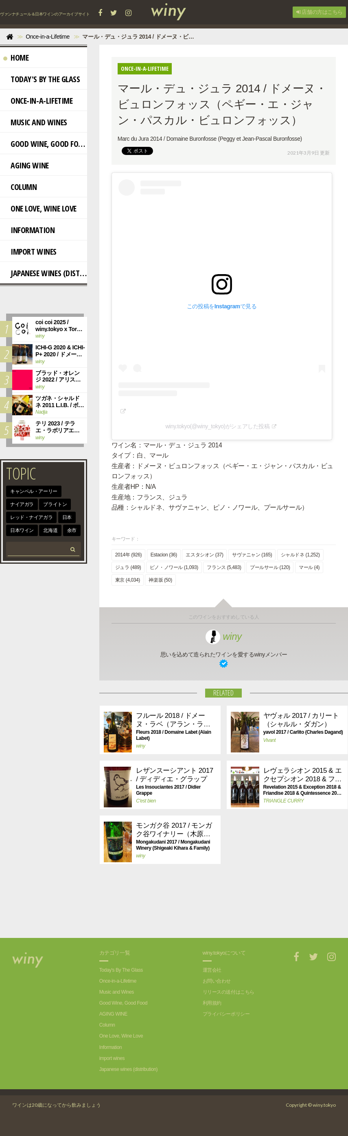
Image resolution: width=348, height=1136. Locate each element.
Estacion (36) (164, 555)
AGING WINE (26, 165)
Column (20, 186)
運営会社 (212, 970)
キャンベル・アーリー (33, 491)
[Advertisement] (200, 909)
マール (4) (309, 567)
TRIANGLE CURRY (283, 801)
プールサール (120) (270, 567)
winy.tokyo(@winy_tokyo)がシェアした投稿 (217, 426)
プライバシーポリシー (226, 1014)
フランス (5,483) (224, 567)
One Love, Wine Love (40, 208)
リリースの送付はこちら (228, 992)
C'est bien (146, 801)
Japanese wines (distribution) (45, 273)
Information (29, 230)
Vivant (269, 740)
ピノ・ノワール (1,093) (174, 567)
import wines (30, 251)
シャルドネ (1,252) (300, 555)
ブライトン (55, 504)
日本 (67, 517)
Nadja (41, 412)
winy (224, 636)
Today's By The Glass (41, 79)
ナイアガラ (22, 504)
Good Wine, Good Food (45, 143)
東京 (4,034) (127, 580)
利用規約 (212, 1003)
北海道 (50, 530)
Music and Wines (35, 122)
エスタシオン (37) (204, 555)
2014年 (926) (128, 555)
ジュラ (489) (128, 567)
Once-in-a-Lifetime (37, 100)
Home (15, 57)
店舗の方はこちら (319, 12)
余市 (72, 530)
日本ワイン (22, 530)
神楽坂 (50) (160, 580)
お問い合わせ (217, 981)
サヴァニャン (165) (252, 555)
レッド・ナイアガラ (31, 517)
